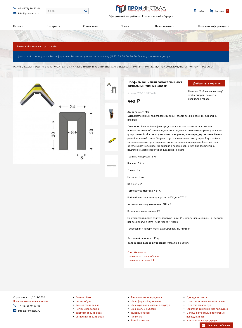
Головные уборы (140, 308)
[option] (111, 88)
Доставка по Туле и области (143, 256)
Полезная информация (212, 26)
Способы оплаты (136, 252)
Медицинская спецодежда (146, 292)
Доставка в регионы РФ (141, 260)
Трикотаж (136, 312)
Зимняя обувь (83, 292)
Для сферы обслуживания (146, 296)
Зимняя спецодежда (87, 300)
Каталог (18, 26)
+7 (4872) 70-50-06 (29, 8)
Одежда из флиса (196, 292)
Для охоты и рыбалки (143, 304)
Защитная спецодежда (89, 308)
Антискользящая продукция (201, 315)
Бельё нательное (140, 315)
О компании (90, 26)
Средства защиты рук (198, 300)
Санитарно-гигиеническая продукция (207, 304)
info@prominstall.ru (29, 13)
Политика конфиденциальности (30, 296)
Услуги (125, 26)
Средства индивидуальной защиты (206, 296)
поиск (51, 10)
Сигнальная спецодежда (90, 312)
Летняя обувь (83, 296)
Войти (201, 11)
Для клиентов (163, 26)
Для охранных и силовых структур (150, 300)
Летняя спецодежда (87, 304)
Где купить (53, 26)
